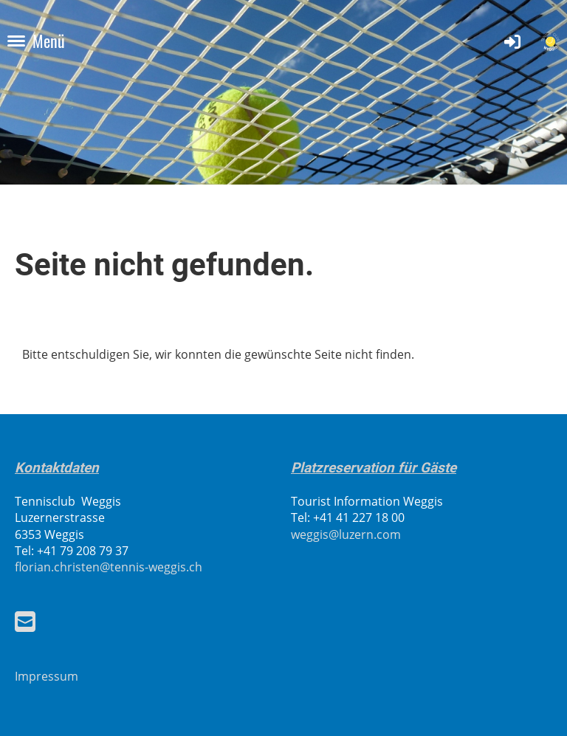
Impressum (46, 676)
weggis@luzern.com (346, 534)
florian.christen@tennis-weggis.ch (108, 567)
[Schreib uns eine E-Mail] (25, 621)
